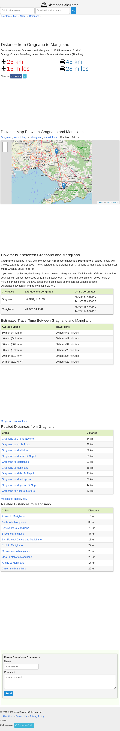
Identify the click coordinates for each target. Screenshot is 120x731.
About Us (7, 716)
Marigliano (36, 137)
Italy (24, 137)
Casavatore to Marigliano (16, 551)
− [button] (5, 149)
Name (7, 661)
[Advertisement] (60, 29)
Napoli (17, 137)
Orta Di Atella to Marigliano (17, 557)
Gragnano (6, 137)
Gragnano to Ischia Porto (16, 444)
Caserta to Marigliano (14, 568)
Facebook (16, 76)
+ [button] (5, 144)
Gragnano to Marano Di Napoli (19, 456)
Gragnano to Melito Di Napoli (18, 473)
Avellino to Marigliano (14, 522)
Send (8, 693)
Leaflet (100, 202)
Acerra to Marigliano (13, 516)
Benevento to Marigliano (15, 528)
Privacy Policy (37, 716)
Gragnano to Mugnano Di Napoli (20, 485)
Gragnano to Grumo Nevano (18, 438)
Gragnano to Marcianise (15, 462)
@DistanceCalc (24, 725)
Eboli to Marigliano (12, 545)
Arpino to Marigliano (13, 562)
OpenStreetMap (112, 202)
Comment (9, 672)
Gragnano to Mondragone (16, 479)
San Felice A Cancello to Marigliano (22, 539)
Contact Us (21, 716)
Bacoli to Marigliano (13, 533)
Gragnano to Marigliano (15, 467)
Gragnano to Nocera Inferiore (18, 491)
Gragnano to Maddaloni (15, 450)
